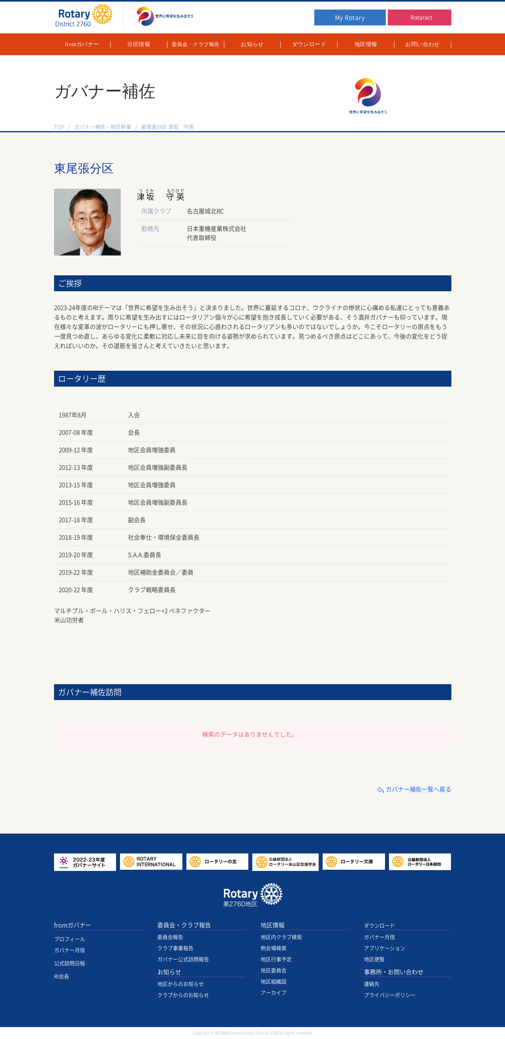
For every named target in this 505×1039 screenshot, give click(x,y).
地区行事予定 (276, 959)
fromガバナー (72, 925)
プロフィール (69, 939)
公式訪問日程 (69, 963)
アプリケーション (384, 948)
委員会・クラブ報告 (184, 925)
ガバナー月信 (69, 950)
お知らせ (169, 972)
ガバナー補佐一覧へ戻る (414, 789)
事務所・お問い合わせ (394, 972)
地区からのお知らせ (180, 984)
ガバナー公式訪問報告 (183, 959)
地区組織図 (273, 981)
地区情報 (272, 925)
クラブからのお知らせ (183, 995)
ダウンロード (379, 925)
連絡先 (371, 984)
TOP (59, 127)
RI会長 (61, 976)
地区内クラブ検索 (281, 937)
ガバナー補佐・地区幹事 (102, 127)
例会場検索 (273, 948)
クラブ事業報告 (175, 948)
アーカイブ (273, 992)
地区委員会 (273, 970)
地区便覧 (374, 959)
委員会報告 (170, 937)
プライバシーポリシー (390, 995)
